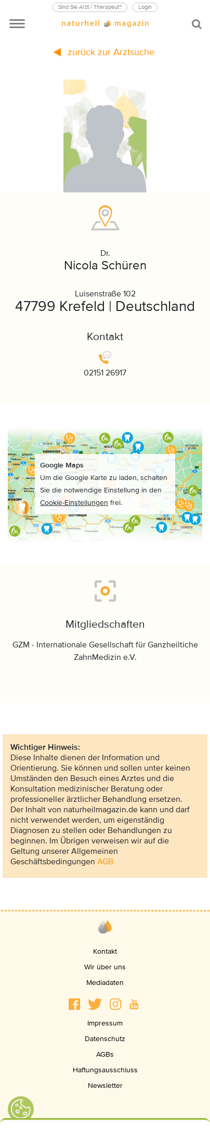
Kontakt (105, 951)
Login (145, 7)
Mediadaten (105, 982)
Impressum (105, 1023)
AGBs (105, 1054)
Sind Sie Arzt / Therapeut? (90, 7)
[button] (74, 1004)
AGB (105, 861)
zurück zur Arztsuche (104, 52)
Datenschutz (105, 1038)
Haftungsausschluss (105, 1070)
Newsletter (105, 1085)
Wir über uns (105, 967)
